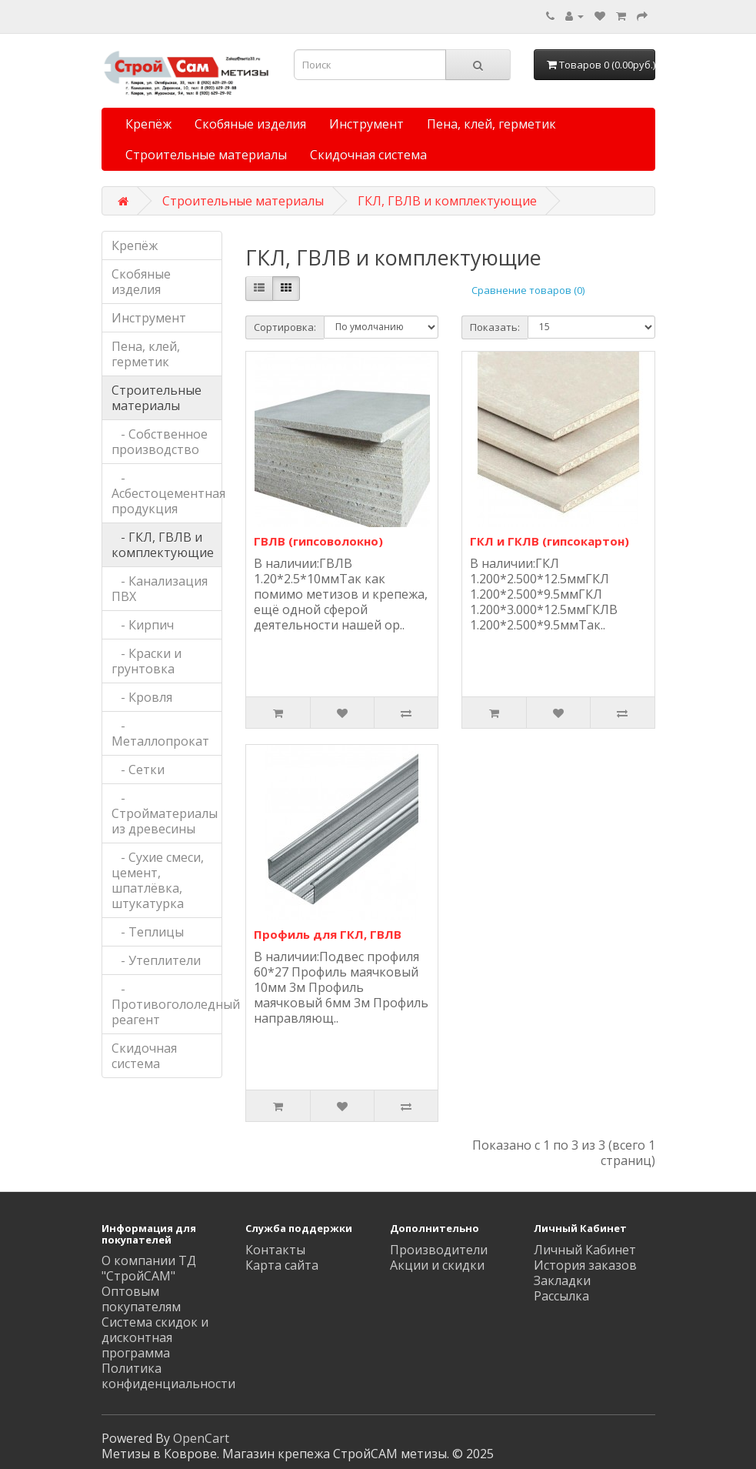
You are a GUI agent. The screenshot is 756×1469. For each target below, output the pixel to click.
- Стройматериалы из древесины (165, 813)
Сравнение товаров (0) (527, 290)
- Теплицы (148, 931)
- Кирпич (143, 624)
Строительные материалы (206, 154)
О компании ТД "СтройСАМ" (149, 1268)
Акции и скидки (437, 1265)
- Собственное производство (160, 442)
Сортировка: (285, 327)
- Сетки (138, 769)
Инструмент (366, 123)
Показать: (495, 327)
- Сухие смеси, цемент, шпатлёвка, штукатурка (158, 880)
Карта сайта (281, 1265)
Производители (439, 1249)
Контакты (275, 1249)
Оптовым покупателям (141, 1299)
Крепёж (148, 123)
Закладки (562, 1280)
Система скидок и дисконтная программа (155, 1337)
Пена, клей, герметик (491, 123)
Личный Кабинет (585, 1249)
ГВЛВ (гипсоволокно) (318, 541)
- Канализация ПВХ (160, 589)
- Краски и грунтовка (147, 661)
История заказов (585, 1265)
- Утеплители (156, 960)
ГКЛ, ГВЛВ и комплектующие (447, 200)
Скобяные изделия (250, 123)
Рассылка (561, 1295)
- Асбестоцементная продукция (167, 493)
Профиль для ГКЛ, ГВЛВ (327, 934)
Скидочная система (368, 154)
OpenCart (201, 1438)
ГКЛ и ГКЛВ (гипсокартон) (549, 541)
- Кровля (142, 697)
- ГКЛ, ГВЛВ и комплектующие (163, 545)
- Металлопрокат (160, 733)
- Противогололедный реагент (167, 1004)
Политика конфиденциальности (168, 1376)
